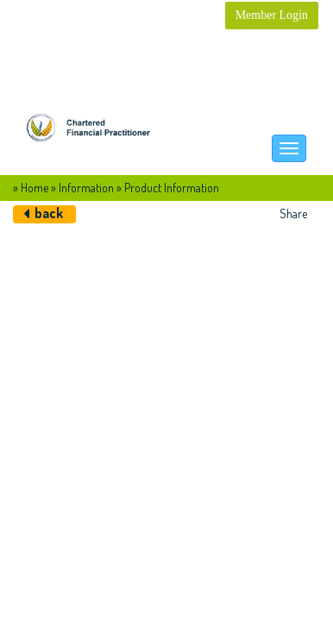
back (49, 213)
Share (293, 213)
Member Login (272, 15)
